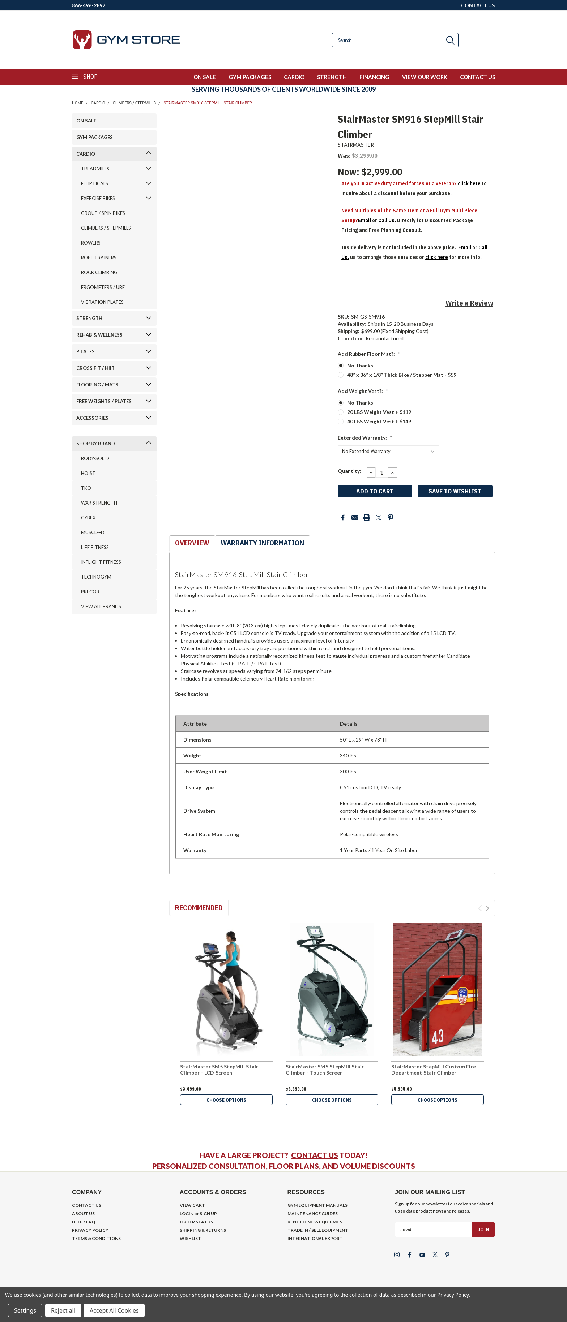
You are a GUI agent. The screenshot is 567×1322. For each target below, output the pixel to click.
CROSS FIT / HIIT (95, 368)
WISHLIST (190, 1238)
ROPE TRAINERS (98, 257)
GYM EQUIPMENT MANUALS (317, 1205)
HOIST (88, 473)
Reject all (63, 1310)
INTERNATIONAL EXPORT (315, 1238)
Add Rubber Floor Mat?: (369, 354)
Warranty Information (262, 543)
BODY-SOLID (95, 458)
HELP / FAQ (83, 1221)
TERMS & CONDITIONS (96, 1238)
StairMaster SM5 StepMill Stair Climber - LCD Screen (219, 1069)
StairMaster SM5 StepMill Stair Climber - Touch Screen (325, 1069)
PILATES (85, 351)
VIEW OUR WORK (424, 77)
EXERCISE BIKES (98, 198)
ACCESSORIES (92, 418)
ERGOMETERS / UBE (103, 287)
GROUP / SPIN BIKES (103, 213)
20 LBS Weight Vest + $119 (379, 412)
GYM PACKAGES (250, 77)
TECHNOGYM (96, 577)
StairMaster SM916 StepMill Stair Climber (207, 103)
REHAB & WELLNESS (99, 335)
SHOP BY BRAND (95, 443)
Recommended (199, 907)
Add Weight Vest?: (363, 391)
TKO (86, 488)
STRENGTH (332, 77)
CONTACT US (478, 5)
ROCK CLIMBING (99, 272)
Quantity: (349, 471)
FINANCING (374, 77)
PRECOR (90, 592)
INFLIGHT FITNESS (101, 562)
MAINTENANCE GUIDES (312, 1213)
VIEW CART (192, 1205)
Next (487, 908)
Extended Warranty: (365, 438)
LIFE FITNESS (95, 547)
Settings (25, 1310)
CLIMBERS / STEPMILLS (134, 103)
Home (77, 103)
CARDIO (294, 77)
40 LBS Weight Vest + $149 (379, 421)
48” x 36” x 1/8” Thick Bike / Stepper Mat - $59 (401, 375)
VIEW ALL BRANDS (101, 606)
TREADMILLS (95, 169)
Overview (192, 543)
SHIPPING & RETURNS (203, 1230)
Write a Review (469, 303)
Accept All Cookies (114, 1310)
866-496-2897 (88, 5)
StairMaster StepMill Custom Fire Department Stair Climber (433, 1069)
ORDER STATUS (196, 1221)
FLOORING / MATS (97, 385)
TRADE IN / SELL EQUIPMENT (317, 1230)
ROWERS (91, 243)
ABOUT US (83, 1213)
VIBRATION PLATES (102, 302)
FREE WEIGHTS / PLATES (104, 401)
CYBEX (88, 517)
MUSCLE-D (93, 532)
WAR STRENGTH (99, 503)
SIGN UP (208, 1213)
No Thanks (360, 365)
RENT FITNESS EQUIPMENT (316, 1221)
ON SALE (204, 77)
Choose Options (226, 1100)
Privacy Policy (453, 1294)
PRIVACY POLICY (90, 1230)
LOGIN (186, 1213)
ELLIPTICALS (94, 183)
